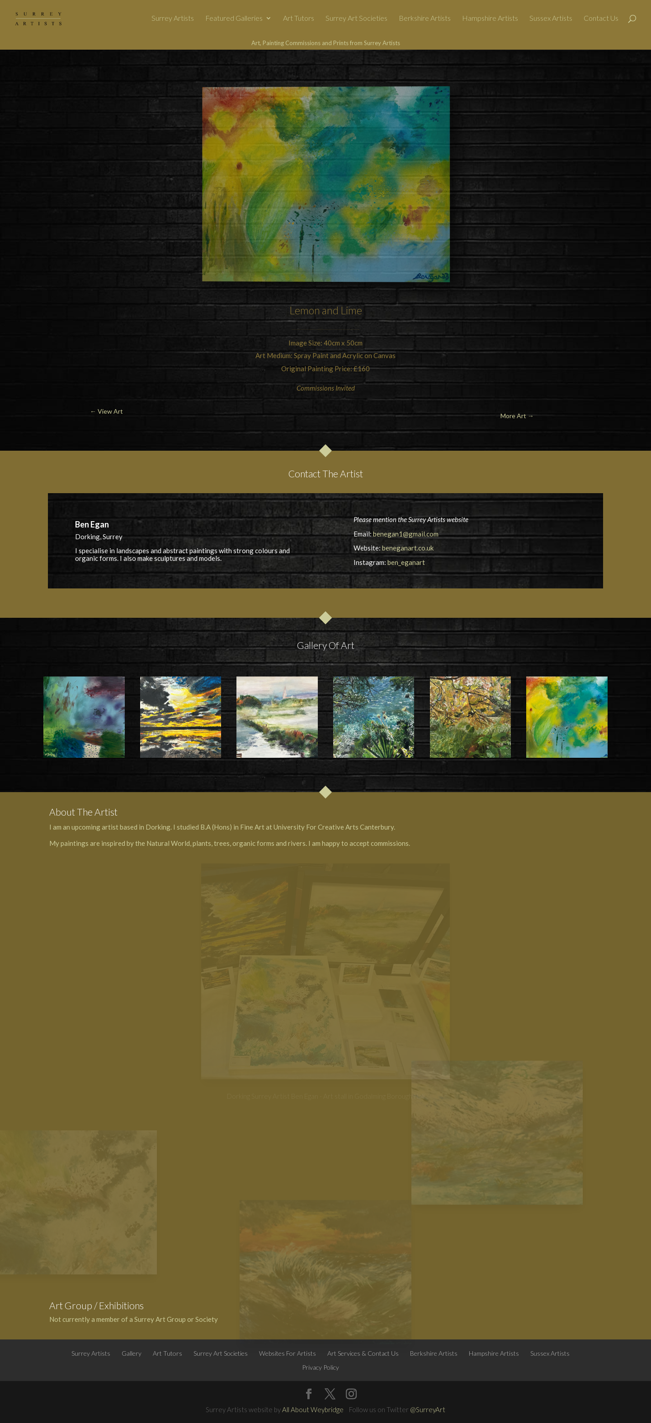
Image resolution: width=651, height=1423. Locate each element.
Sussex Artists (550, 18)
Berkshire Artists (425, 18)
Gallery (132, 1353)
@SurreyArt (427, 1409)
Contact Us (601, 18)
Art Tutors (298, 18)
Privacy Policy (320, 1367)
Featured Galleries (234, 18)
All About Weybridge (313, 1409)
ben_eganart (406, 562)
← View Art (52, 71)
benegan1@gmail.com (406, 534)
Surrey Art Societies (356, 18)
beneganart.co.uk (408, 548)
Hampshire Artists (490, 18)
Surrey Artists (172, 18)
